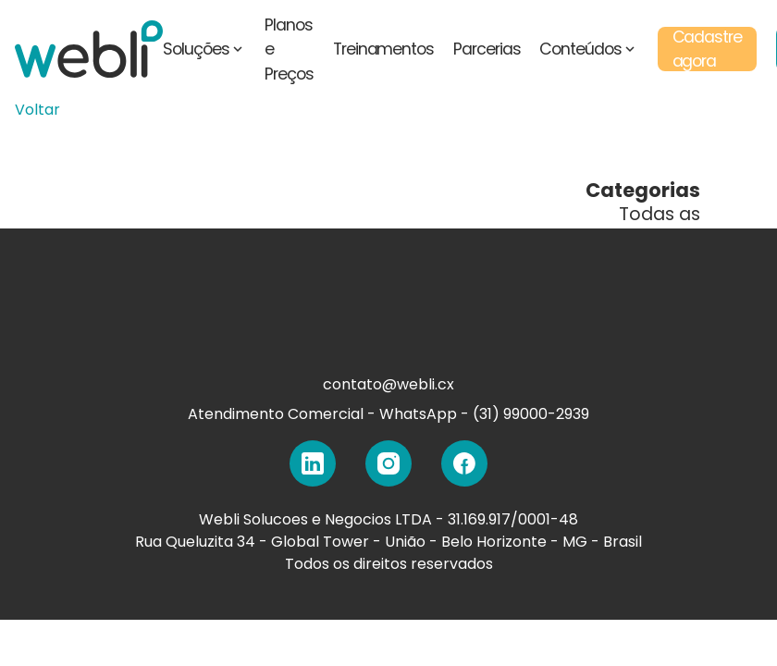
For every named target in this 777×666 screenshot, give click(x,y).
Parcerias (487, 49)
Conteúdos (588, 49)
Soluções (204, 49)
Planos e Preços (289, 49)
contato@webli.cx (388, 384)
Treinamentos (383, 49)
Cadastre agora (707, 49)
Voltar (37, 109)
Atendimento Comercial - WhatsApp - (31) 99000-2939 (388, 414)
